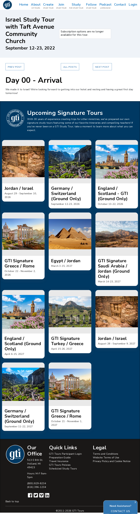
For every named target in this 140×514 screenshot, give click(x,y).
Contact (120, 6)
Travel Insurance (58, 462)
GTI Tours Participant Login (65, 455)
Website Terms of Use (106, 459)
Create (48, 6)
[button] (23, 171)
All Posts (70, 67)
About (35, 6)
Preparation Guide (59, 459)
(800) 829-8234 (36, 484)
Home (23, 6)
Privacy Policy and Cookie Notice (111, 462)
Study (76, 6)
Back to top (12, 502)
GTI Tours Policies (60, 466)
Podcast (105, 6)
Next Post (102, 67)
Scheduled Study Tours (63, 470)
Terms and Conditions (105, 455)
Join (61, 6)
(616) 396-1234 (36, 488)
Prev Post (15, 67)
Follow (91, 6)
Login (133, 6)
